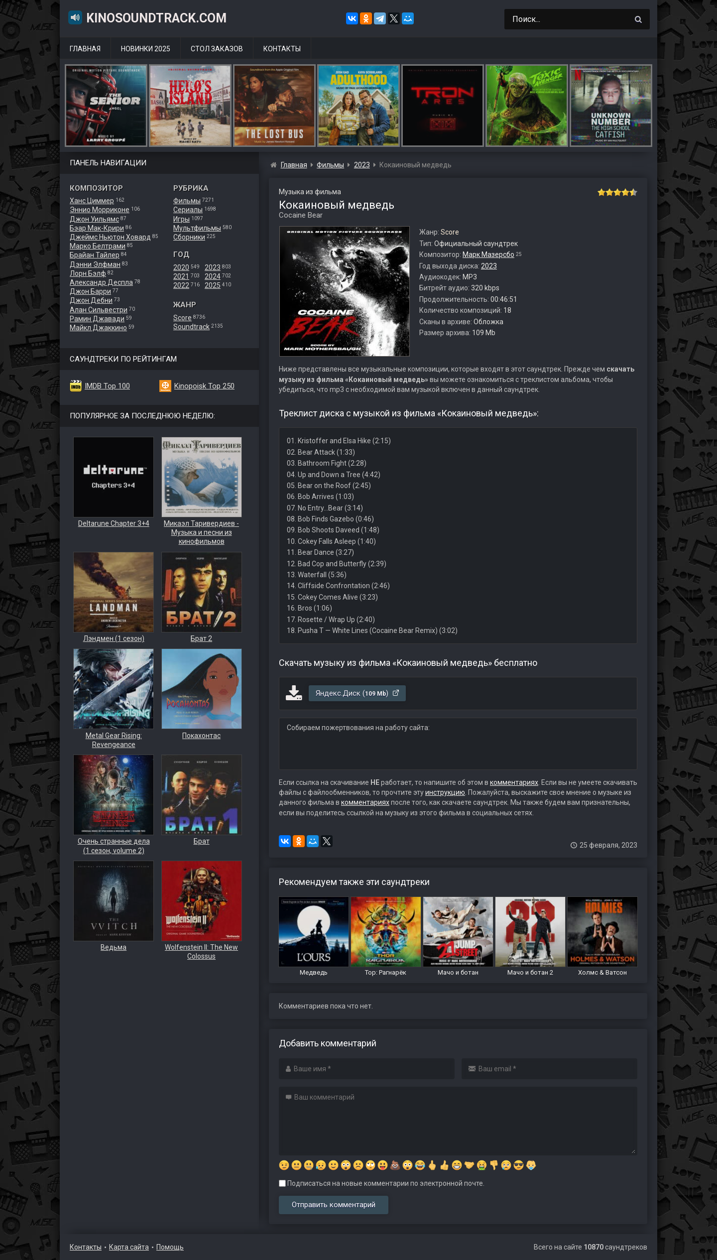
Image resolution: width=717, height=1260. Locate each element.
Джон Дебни (91, 300)
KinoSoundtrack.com (147, 17)
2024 (213, 276)
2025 (213, 285)
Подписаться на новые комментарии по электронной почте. (381, 1183)
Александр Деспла (101, 282)
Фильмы (187, 201)
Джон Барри (90, 291)
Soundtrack (191, 327)
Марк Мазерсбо (488, 254)
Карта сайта (129, 1247)
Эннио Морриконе (99, 210)
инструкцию (445, 792)
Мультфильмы (197, 228)
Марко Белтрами (97, 246)
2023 (213, 267)
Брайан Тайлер (95, 255)
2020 (181, 267)
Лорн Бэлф (88, 273)
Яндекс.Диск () (358, 693)
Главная (85, 49)
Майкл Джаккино (98, 328)
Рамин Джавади (97, 319)
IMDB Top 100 (107, 385)
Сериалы (188, 210)
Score (182, 318)
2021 (181, 276)
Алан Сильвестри (98, 310)
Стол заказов (217, 49)
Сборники (189, 237)
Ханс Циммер (92, 201)
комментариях (514, 782)
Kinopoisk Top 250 (204, 385)
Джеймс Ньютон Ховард (110, 237)
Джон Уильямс (94, 219)
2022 (181, 285)
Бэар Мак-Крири (97, 228)
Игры (181, 219)
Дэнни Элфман (95, 264)
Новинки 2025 (145, 49)
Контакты (282, 49)
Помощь (170, 1247)
